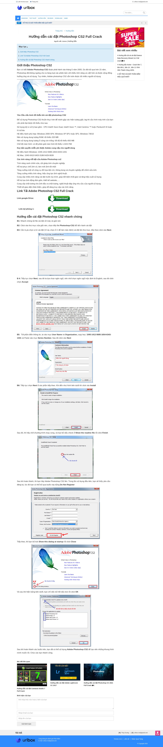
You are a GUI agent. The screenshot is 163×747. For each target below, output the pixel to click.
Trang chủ (34, 2)
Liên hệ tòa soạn (22, 2)
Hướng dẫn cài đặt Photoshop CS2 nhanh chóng (37, 60)
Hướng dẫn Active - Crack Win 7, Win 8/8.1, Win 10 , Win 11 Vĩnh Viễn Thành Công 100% (129, 67)
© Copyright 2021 (142, 743)
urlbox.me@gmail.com (141, 733)
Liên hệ (126, 739)
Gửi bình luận (26, 724)
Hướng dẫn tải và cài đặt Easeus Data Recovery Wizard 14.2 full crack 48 (129, 58)
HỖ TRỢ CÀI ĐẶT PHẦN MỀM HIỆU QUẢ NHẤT (37, 23)
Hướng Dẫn (70, 31)
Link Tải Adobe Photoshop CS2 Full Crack (35, 56)
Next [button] (146, 23)
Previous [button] (142, 23)
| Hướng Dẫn (72, 41)
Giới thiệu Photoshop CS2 (29, 52)
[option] (81, 23)
